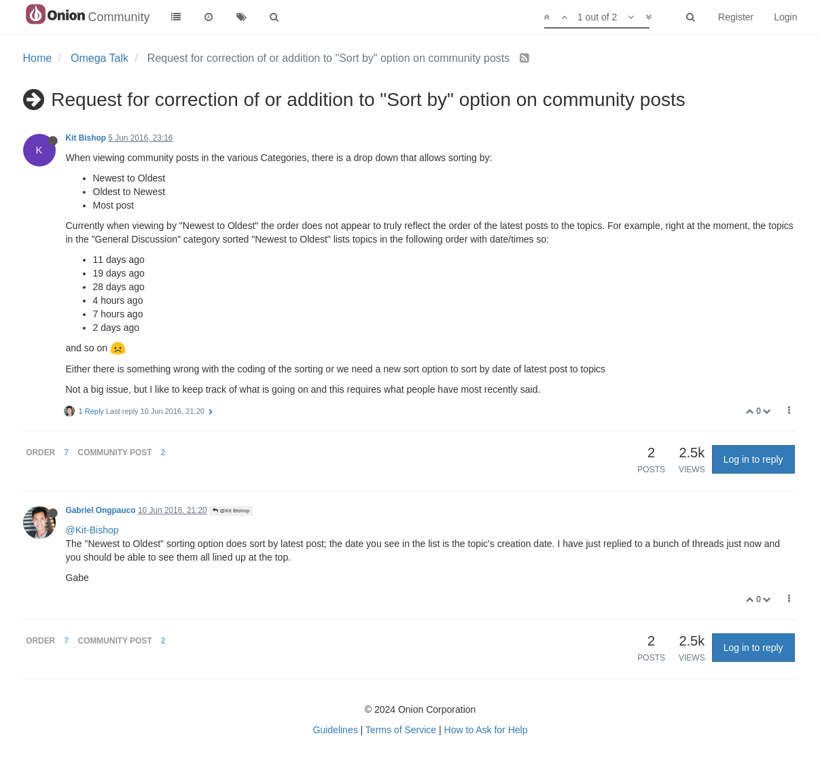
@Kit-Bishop (92, 530)
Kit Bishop (86, 138)
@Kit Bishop (231, 511)
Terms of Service (401, 729)
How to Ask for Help (486, 729)
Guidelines (335, 729)
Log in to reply (753, 459)
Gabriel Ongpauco (101, 510)
